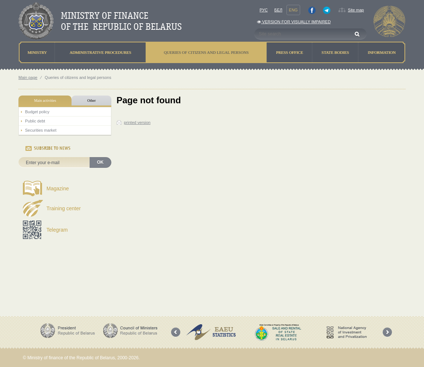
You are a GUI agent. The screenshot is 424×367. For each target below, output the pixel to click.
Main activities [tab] (45, 100)
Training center (63, 208)
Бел (278, 10)
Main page (27, 77)
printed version (137, 122)
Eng (293, 10)
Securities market (40, 130)
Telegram (57, 230)
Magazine (57, 188)
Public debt (35, 121)
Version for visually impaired (294, 22)
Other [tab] (91, 100)
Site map (356, 10)
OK (100, 162)
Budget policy (37, 112)
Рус (264, 10)
